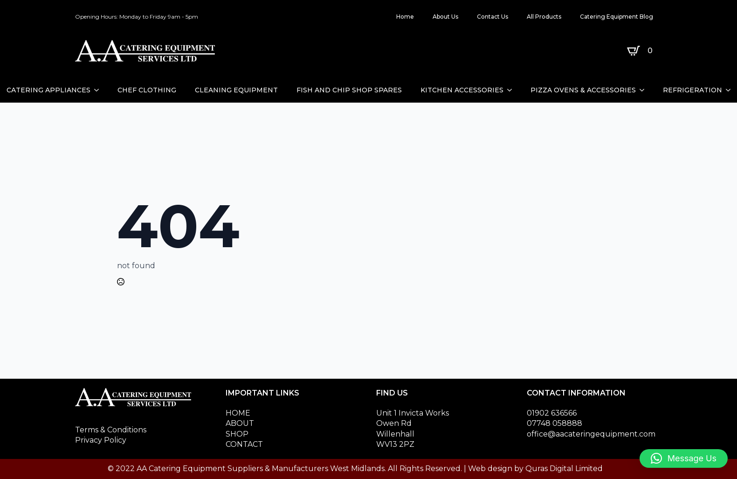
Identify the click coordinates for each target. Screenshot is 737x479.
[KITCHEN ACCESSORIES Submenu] (512, 90)
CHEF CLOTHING (146, 90)
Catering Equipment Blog (616, 16)
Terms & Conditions (110, 429)
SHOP (237, 434)
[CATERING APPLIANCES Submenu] (99, 90)
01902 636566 (552, 413)
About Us (445, 16)
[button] (684, 458)
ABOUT (240, 423)
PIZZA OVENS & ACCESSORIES (583, 90)
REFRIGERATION (692, 90)
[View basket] (641, 50)
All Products (544, 16)
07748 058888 (554, 423)
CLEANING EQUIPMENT (236, 90)
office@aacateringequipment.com (591, 434)
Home (405, 16)
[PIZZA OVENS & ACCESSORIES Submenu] (645, 90)
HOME (238, 413)
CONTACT (244, 444)
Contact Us (492, 16)
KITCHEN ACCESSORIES (461, 90)
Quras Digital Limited (564, 468)
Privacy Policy (100, 440)
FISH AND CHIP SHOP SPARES (349, 90)
